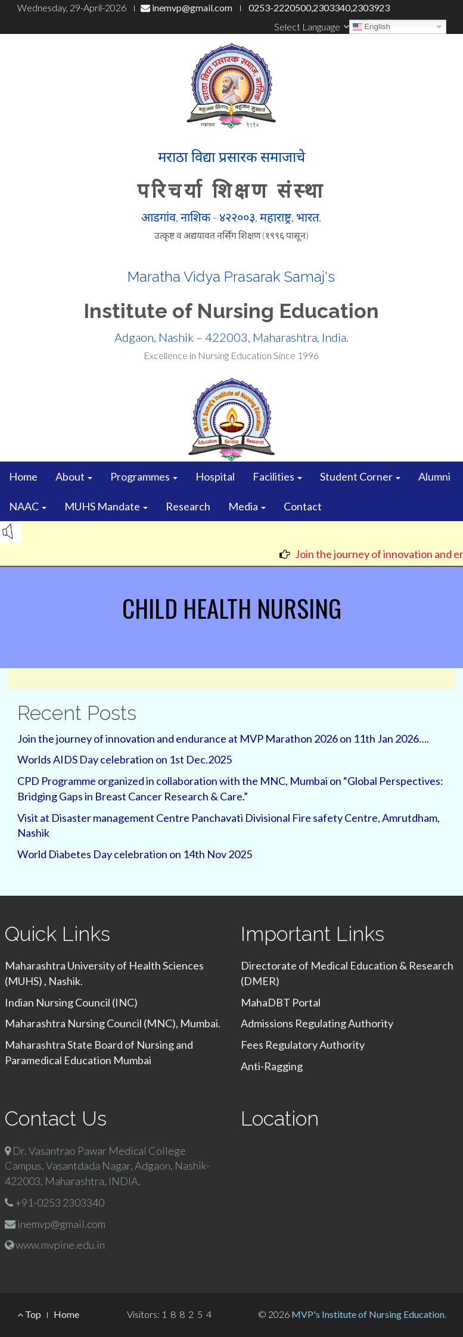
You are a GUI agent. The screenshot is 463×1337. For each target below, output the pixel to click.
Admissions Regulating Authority (317, 1023)
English (371, 26)
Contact (303, 506)
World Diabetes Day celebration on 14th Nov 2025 (134, 854)
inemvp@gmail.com (186, 7)
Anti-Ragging (272, 1066)
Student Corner (360, 476)
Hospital (215, 476)
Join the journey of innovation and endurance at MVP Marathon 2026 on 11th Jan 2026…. (223, 738)
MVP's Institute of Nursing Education (368, 1314)
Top (29, 1314)
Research (188, 506)
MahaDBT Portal (281, 1002)
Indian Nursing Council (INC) (71, 1002)
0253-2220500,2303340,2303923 (318, 7)
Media (247, 506)
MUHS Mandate (106, 506)
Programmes (144, 476)
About (73, 476)
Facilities (277, 476)
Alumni (434, 476)
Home (23, 476)
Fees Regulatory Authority (303, 1044)
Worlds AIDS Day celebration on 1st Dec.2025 (124, 759)
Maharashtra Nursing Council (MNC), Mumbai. (112, 1023)
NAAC (27, 506)
